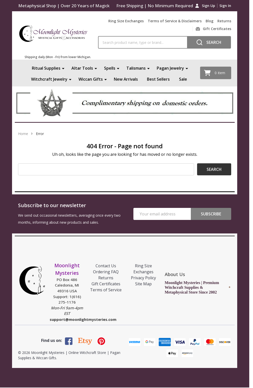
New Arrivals (126, 79)
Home (23, 133)
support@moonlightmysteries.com (83, 319)
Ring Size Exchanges (126, 21)
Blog (209, 21)
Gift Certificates (106, 284)
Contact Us (106, 266)
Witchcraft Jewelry (49, 79)
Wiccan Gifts (90, 79)
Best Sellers (158, 79)
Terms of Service (106, 290)
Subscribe (211, 214)
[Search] (209, 42)
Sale (183, 79)
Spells (109, 68)
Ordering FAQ (106, 272)
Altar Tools (82, 68)
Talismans (136, 68)
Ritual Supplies (46, 68)
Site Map (143, 284)
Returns (224, 21)
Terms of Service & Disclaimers (175, 21)
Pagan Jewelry (170, 68)
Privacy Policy (143, 278)
